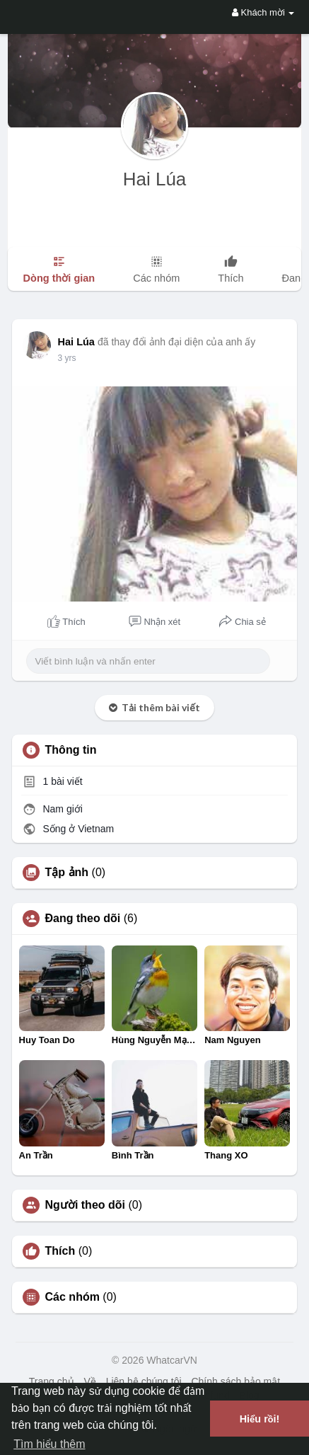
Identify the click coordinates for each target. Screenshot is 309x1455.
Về (89, 1381)
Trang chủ (51, 1381)
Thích (60, 1251)
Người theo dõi (85, 1205)
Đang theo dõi (83, 918)
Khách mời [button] (263, 12)
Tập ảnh (67, 872)
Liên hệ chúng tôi (144, 1381)
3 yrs (67, 358)
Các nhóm (72, 1297)
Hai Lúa (155, 179)
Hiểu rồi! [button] (260, 1419)
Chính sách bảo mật (235, 1381)
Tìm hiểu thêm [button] (49, 1444)
